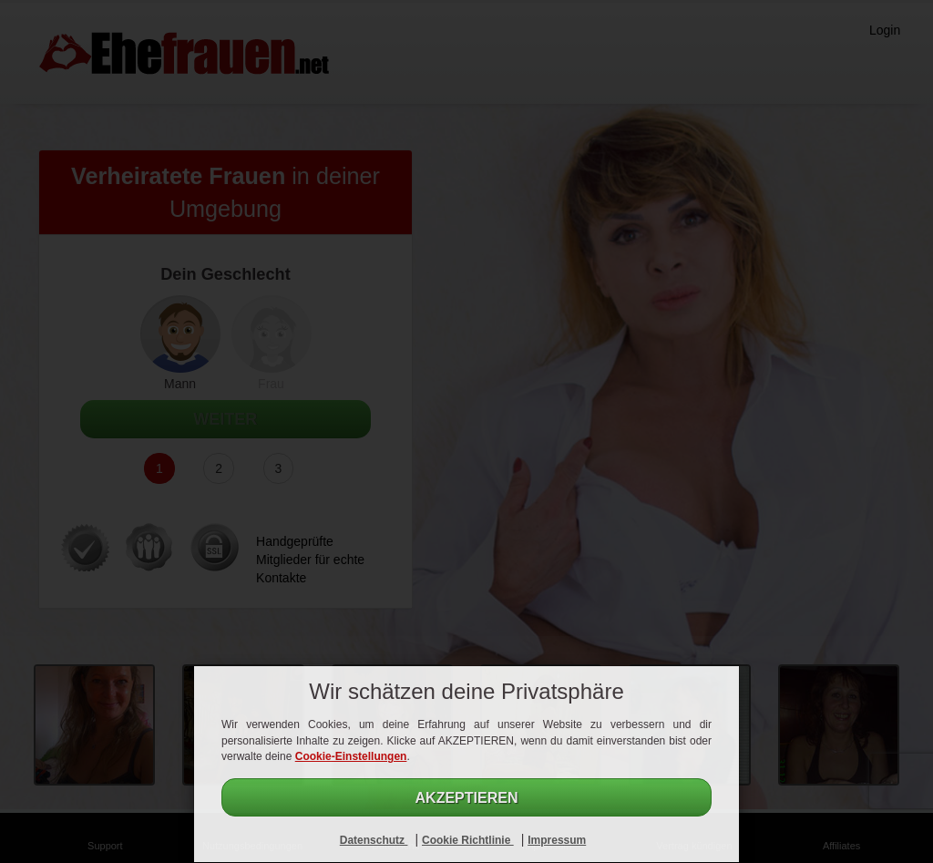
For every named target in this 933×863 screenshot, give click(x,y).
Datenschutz (374, 840)
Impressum (557, 840)
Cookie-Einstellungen (351, 756)
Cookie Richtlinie (468, 840)
